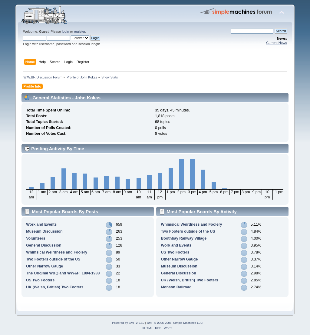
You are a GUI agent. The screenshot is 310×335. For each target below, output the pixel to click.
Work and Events (41, 224)
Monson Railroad (176, 287)
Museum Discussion (44, 231)
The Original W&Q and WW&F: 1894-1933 (63, 273)
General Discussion (43, 245)
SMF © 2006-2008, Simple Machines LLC (175, 322)
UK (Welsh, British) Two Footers (54, 287)
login (65, 31)
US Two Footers (40, 280)
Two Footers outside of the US (53, 259)
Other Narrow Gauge (44, 266)
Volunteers (35, 238)
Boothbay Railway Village (183, 238)
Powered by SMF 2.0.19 (128, 322)
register (79, 31)
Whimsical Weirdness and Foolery (56, 252)
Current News (276, 43)
